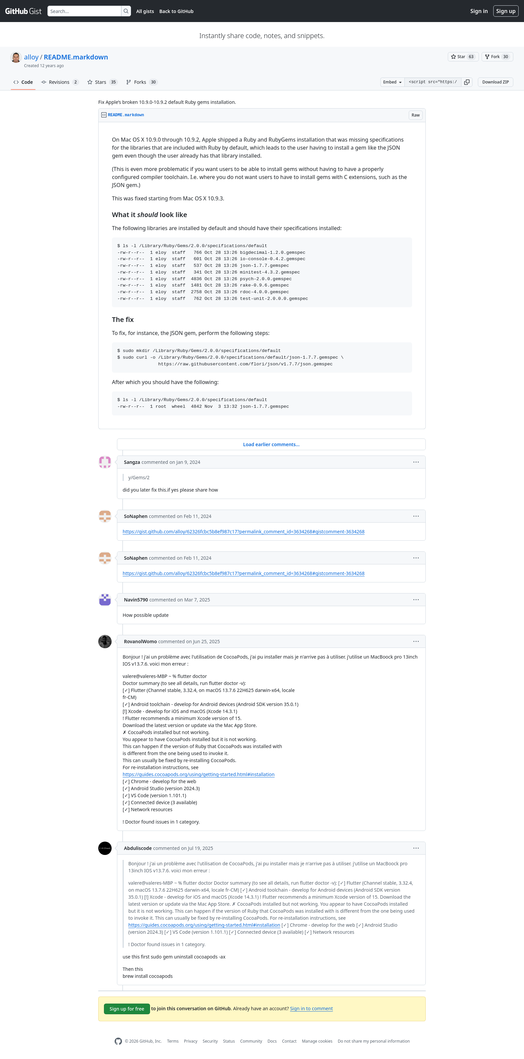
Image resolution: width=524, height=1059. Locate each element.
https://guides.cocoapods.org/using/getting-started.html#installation (199, 774)
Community (251, 1041)
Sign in (479, 11)
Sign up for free (127, 1009)
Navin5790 (136, 599)
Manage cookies (317, 1041)
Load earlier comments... (271, 444)
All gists (145, 11)
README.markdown (76, 56)
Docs (272, 1041)
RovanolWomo (140, 641)
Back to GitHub (176, 11)
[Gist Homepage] (23, 11)
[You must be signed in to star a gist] (463, 56)
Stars (102, 82)
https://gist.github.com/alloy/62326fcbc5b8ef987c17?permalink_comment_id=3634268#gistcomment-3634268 (244, 531)
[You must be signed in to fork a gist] (497, 56)
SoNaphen (135, 516)
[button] (467, 82)
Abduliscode (138, 848)
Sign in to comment (311, 1008)
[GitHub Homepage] (118, 1041)
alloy (31, 56)
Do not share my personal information (374, 1041)
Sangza (132, 462)
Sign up (506, 11)
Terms (173, 1041)
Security (210, 1041)
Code (23, 82)
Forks (142, 82)
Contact (289, 1041)
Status (229, 1041)
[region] (262, 275)
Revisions (60, 82)
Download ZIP (495, 82)
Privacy (191, 1041)
